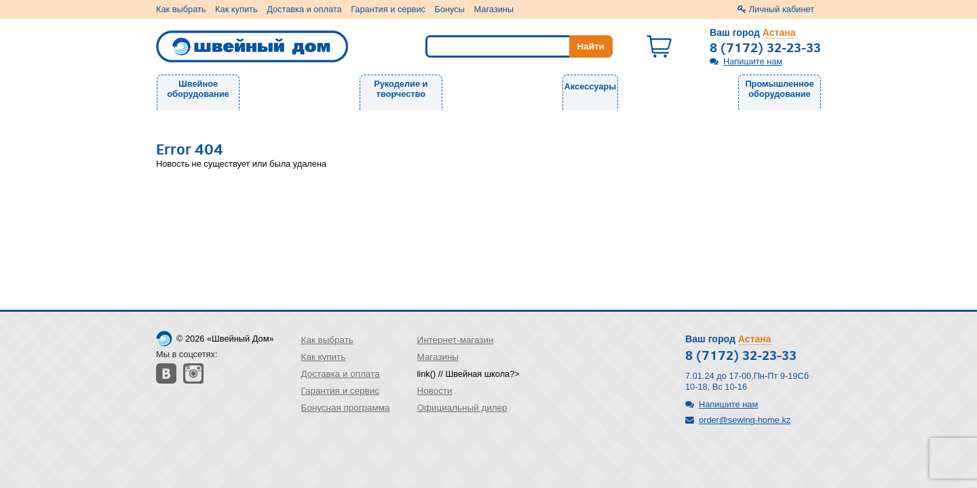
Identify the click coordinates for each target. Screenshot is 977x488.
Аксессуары (590, 86)
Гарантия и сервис (388, 9)
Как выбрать (181, 9)
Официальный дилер (462, 408)
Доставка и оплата (304, 9)
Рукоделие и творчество (400, 89)
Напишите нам (752, 61)
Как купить (236, 9)
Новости (435, 391)
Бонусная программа (345, 408)
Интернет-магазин (455, 340)
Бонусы (450, 9)
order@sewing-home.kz (744, 420)
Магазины (494, 9)
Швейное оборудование (198, 89)
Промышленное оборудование (779, 89)
